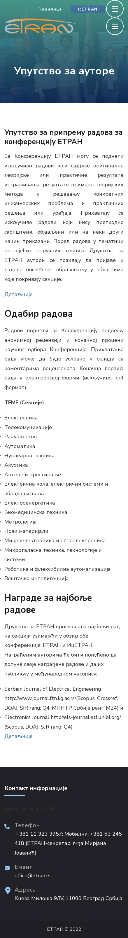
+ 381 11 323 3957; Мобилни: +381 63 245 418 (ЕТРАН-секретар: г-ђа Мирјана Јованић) (68, 843)
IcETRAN (87, 9)
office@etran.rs (32, 875)
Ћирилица (50, 9)
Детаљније (18, 294)
